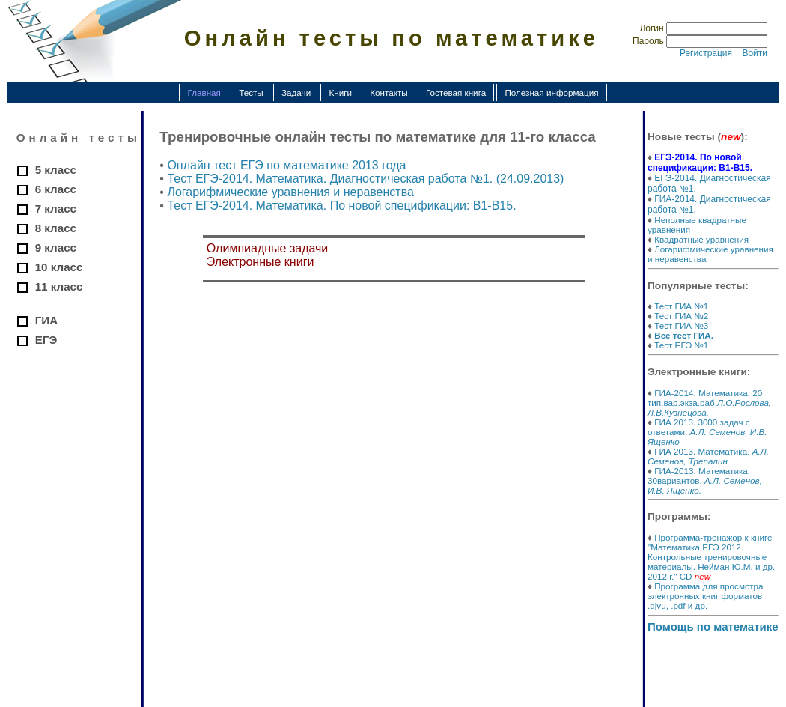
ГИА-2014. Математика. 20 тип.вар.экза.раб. (709, 402)
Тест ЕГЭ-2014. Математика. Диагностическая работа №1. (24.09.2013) (365, 178)
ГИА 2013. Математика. (708, 456)
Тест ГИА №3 (681, 325)
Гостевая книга (456, 92)
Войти (754, 53)
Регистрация (706, 53)
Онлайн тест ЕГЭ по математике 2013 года (286, 165)
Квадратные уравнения (701, 239)
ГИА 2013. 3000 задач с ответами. (707, 431)
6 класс (55, 189)
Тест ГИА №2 (681, 316)
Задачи (296, 92)
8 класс (55, 228)
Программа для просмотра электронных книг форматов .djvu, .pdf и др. (706, 595)
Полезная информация (551, 92)
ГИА (46, 320)
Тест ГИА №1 (681, 306)
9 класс (55, 247)
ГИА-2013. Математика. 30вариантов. (705, 480)
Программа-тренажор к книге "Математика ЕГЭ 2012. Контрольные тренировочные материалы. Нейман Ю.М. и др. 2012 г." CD (711, 556)
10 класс (59, 267)
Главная (203, 92)
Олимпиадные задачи (267, 248)
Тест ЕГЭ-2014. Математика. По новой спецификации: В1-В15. (341, 205)
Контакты (388, 92)
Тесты (251, 92)
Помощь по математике (713, 626)
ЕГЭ (46, 339)
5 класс (55, 169)
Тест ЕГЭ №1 (681, 345)
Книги (340, 92)
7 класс (55, 208)
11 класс (59, 286)
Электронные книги (260, 261)
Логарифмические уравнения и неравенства (290, 192)
